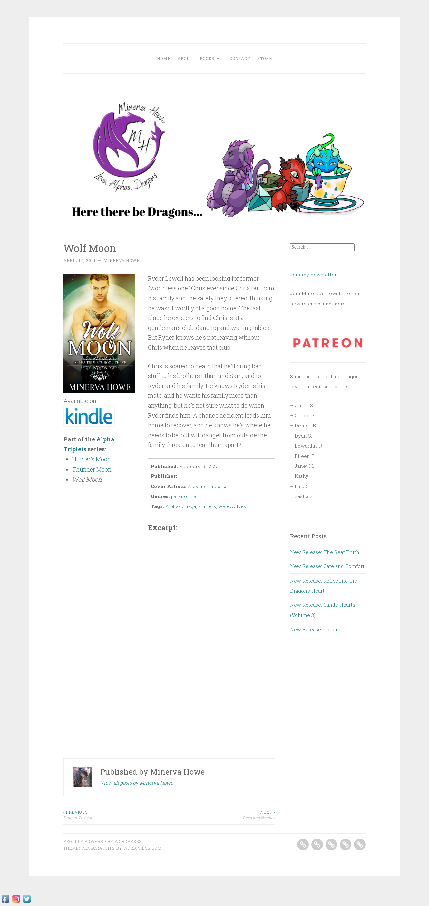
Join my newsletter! (314, 274)
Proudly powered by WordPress (102, 840)
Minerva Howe (121, 260)
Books (207, 58)
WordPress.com (142, 847)
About (185, 58)
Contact (239, 58)
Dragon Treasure (116, 814)
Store (264, 58)
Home (164, 58)
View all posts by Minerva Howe (136, 782)
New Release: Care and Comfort (327, 566)
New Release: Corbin (314, 629)
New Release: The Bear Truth (324, 552)
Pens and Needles (222, 814)
